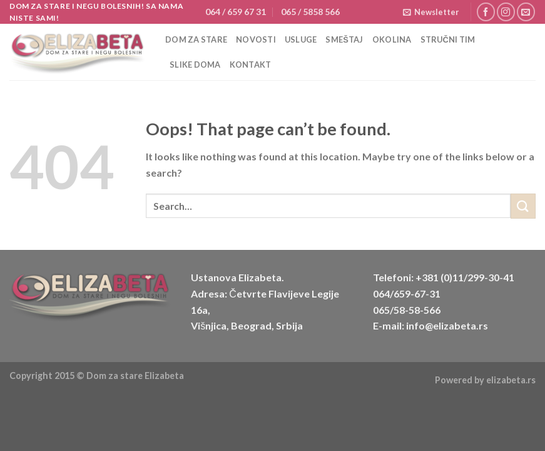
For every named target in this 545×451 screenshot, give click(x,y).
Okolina (392, 39)
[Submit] (523, 206)
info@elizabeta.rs (447, 325)
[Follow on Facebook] (486, 12)
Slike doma (195, 65)
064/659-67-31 (407, 293)
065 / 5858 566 (310, 11)
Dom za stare (196, 39)
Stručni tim (448, 39)
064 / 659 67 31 (235, 11)
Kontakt (251, 65)
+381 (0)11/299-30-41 (464, 277)
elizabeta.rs (511, 380)
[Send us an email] (526, 12)
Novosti (256, 39)
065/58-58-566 (407, 310)
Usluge (301, 39)
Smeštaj (344, 39)
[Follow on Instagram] (506, 12)
